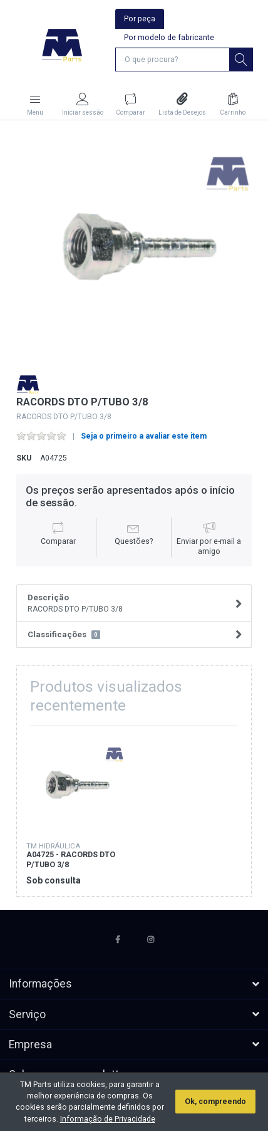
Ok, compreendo (215, 1101)
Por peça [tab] (139, 18)
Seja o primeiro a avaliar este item (144, 436)
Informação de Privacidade (107, 1119)
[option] (134, 247)
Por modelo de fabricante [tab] (169, 37)
